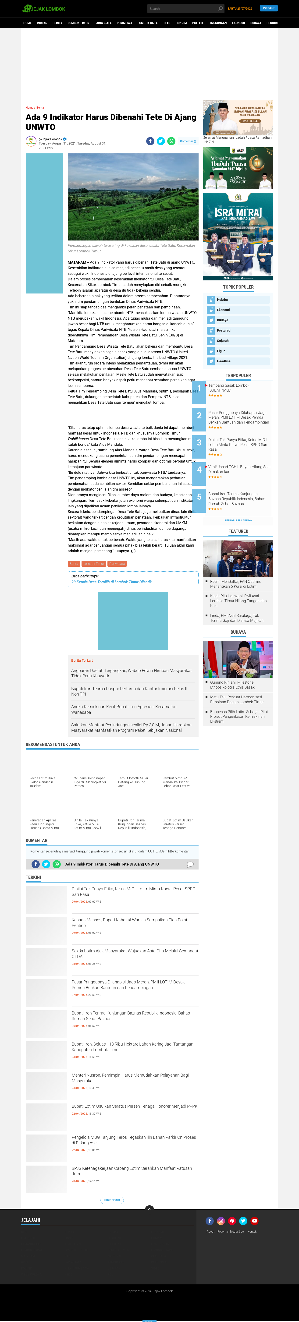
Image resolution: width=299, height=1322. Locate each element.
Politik (197, 23)
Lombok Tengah (76, 1251)
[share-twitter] (161, 141)
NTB (167, 23)
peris (68, 1275)
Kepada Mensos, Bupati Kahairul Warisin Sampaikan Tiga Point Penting (125, 925)
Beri (24, 1232)
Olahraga (158, 1257)
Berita (57, 23)
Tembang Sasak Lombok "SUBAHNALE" (240, 387)
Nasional (115, 1257)
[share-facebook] (150, 141)
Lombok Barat (148, 23)
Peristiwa (124, 23)
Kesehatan (72, 1245)
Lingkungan (218, 23)
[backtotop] (149, 1210)
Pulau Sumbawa (76, 1269)
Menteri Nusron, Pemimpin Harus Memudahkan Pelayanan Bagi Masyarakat (134, 1080)
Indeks (42, 23)
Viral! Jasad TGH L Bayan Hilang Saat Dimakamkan (241, 458)
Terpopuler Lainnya (238, 502)
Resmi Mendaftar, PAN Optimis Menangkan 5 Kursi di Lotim (235, 566)
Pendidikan (275, 23)
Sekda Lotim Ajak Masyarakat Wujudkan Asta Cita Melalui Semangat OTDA (131, 956)
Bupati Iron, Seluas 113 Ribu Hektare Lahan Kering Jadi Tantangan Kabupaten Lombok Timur (128, 1053)
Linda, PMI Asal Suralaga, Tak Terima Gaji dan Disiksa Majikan (236, 600)
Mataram (28, 1257)
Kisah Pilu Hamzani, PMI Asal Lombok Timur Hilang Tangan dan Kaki (238, 583)
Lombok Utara (162, 1251)
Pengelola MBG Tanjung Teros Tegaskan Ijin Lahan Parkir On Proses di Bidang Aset (129, 1142)
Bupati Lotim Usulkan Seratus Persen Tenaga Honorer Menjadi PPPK (131, 1111)
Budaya (255, 23)
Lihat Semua (112, 1200)
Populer (268, 8)
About (211, 1232)
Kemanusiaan (31, 1245)
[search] (185, 8)
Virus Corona (31, 1275)
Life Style (115, 1245)
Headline (224, 361)
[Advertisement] (149, 64)
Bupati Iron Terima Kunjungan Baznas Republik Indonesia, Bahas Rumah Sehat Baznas (133, 1018)
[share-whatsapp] (171, 141)
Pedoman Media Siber (234, 1232)
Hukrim (181, 23)
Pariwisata (103, 23)
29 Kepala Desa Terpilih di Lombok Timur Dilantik (111, 583)
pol (110, 1275)
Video (155, 1269)
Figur (221, 351)
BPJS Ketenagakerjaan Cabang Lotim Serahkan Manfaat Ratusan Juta (133, 1173)
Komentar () (188, 141)
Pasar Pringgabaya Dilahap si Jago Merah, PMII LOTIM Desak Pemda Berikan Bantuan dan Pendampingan (134, 991)
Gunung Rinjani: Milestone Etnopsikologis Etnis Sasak (232, 667)
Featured (224, 330)
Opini (25, 1263)
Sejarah (223, 341)
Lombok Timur (78, 23)
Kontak (258, 1232)
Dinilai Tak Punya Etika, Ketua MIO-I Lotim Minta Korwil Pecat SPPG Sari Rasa (135, 894)
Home (27, 23)
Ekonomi (238, 23)
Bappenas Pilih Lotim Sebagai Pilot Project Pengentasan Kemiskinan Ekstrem (239, 699)
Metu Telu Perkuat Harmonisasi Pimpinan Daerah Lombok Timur (237, 681)
